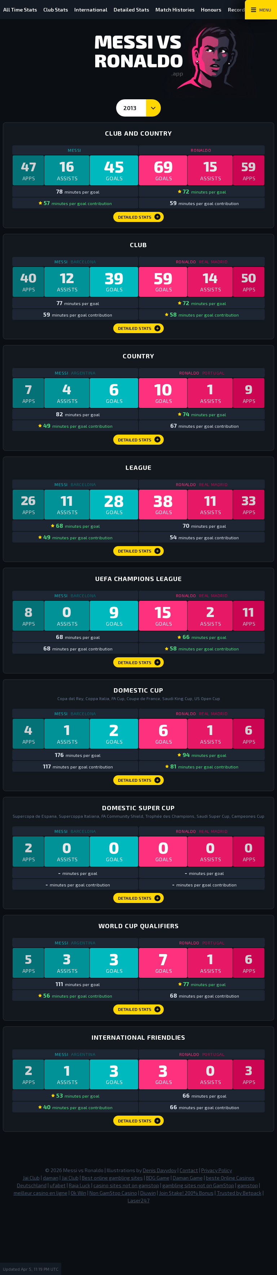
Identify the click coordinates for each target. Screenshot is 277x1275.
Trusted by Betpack (239, 1256)
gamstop (247, 1249)
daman (50, 1241)
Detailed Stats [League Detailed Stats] (139, 577)
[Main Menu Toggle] (261, 9)
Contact (189, 1234)
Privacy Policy (216, 1234)
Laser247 (138, 1264)
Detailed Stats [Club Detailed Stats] (139, 340)
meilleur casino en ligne (40, 1256)
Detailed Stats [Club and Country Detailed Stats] (139, 222)
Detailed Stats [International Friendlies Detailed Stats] (139, 1182)
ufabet (58, 1249)
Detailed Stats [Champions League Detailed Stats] (139, 696)
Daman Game (188, 1241)
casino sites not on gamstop (126, 1249)
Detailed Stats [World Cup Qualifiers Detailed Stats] (139, 1064)
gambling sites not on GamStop (198, 1249)
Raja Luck (79, 1249)
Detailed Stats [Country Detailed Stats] (139, 459)
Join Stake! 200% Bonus (186, 1256)
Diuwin (148, 1256)
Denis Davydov (159, 1234)
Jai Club (31, 1241)
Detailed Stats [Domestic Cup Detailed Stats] (139, 821)
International (97, 9)
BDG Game (158, 1241)
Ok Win (78, 1256)
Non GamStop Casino (113, 1256)
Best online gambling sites (112, 1241)
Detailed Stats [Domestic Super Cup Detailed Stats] (139, 945)
